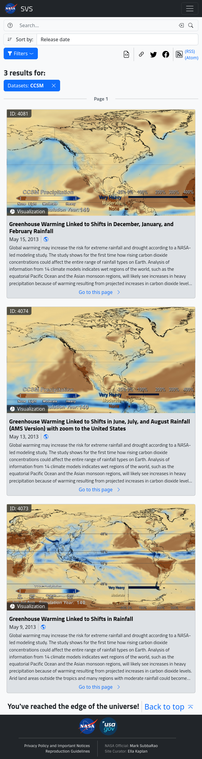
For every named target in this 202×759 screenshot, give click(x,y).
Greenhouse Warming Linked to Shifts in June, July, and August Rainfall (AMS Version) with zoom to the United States (99, 425)
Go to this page (100, 292)
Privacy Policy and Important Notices (57, 745)
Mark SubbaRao (144, 745)
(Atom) (191, 58)
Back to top (169, 707)
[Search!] (191, 25)
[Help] (10, 25)
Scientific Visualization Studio (26, 8)
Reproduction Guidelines (67, 751)
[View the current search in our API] (126, 54)
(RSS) (190, 51)
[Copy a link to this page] (141, 54)
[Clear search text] (180, 25)
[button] (53, 85)
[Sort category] (117, 39)
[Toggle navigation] (189, 8)
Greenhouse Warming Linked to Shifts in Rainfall (71, 618)
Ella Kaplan (138, 751)
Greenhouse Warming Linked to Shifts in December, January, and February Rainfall (91, 227)
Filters (21, 53)
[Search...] (95, 25)
